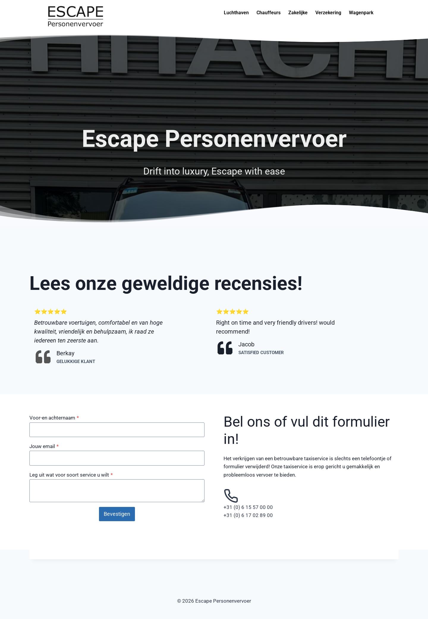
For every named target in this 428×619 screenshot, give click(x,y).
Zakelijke (298, 12)
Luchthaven (236, 12)
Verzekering (328, 12)
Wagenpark (361, 12)
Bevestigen (117, 514)
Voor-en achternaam (54, 418)
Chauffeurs (269, 12)
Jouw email (44, 446)
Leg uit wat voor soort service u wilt (71, 475)
